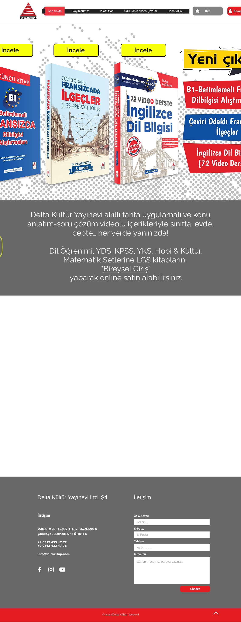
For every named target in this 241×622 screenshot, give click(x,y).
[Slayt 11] (96, 193)
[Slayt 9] (106, 193)
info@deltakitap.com (54, 554)
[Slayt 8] (111, 193)
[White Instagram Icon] (51, 569)
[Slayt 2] (140, 193)
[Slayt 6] (121, 193)
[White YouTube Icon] (62, 569)
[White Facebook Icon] (40, 569)
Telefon (139, 541)
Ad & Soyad (141, 515)
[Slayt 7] (116, 193)
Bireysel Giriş (125, 268)
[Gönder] (195, 589)
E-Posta (139, 528)
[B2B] (208, 11)
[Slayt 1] (145, 193)
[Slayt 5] (126, 193)
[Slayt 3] (136, 193)
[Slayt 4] (131, 193)
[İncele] (76, 50)
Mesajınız (140, 553)
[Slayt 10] (101, 193)
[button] (106, 11)
